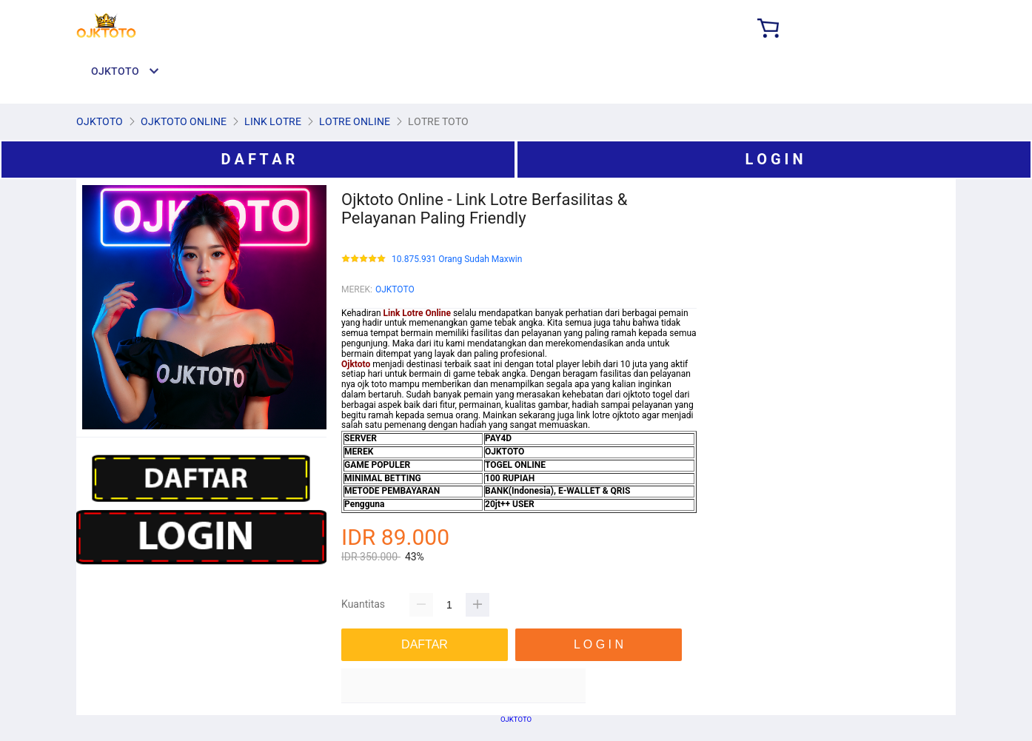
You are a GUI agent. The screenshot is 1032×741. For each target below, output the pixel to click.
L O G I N (774, 159)
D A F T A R (258, 159)
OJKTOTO (395, 289)
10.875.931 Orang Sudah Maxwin (457, 259)
